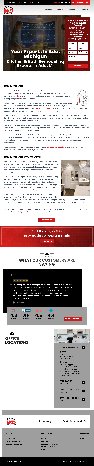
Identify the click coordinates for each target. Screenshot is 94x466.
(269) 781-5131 (47, 422)
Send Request (77, 66)
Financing (44, 441)
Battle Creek (82, 436)
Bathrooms (71, 10)
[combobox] (83, 52)
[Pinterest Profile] (84, 421)
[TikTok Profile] (81, 421)
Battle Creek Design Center (72, 399)
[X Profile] (74, 421)
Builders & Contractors (49, 444)
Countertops (10, 439)
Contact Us (34, 2)
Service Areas (46, 436)
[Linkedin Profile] (70, 421)
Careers (44, 439)
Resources (11, 2)
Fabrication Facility (72, 382)
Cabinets (48, 10)
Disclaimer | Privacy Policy (14, 461)
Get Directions (65, 359)
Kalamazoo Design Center (72, 391)
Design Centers (45, 220)
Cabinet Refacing (12, 436)
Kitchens (59, 10)
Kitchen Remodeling (13, 441)
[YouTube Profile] (77, 421)
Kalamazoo (82, 439)
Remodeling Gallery (48, 447)
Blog (43, 449)
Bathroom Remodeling (14, 444)
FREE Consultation (79, 2)
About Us (22, 2)
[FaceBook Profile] (63, 421)
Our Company (46, 433)
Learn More (46, 241)
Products (84, 10)
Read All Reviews (71, 319)
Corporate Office (72, 347)
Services (9, 433)
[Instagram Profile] (67, 421)
